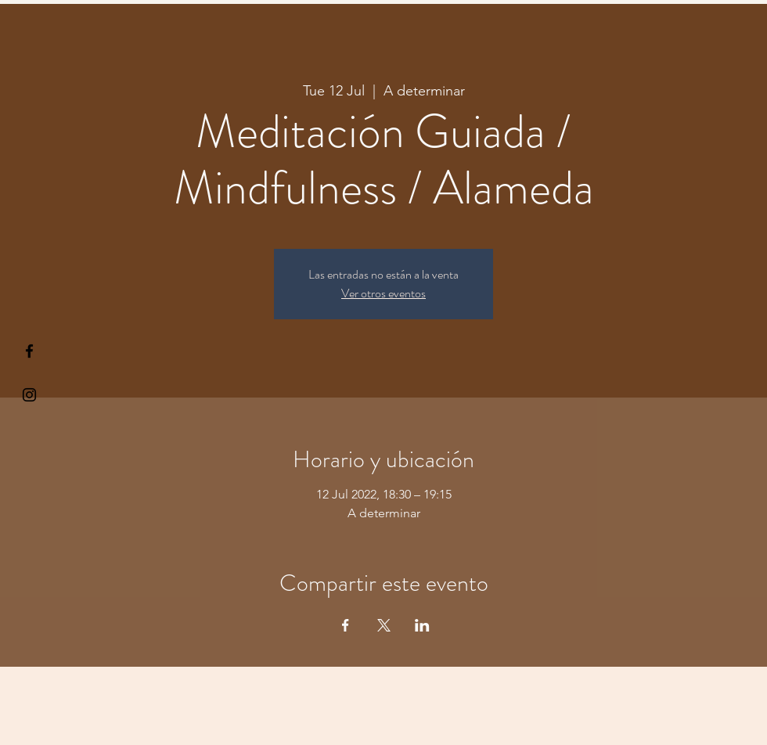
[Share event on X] (383, 625)
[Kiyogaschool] (29, 395)
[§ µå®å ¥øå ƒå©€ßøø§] (29, 351)
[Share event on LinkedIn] (422, 625)
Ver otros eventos (383, 293)
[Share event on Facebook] (345, 625)
